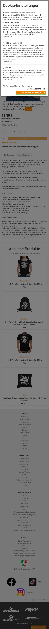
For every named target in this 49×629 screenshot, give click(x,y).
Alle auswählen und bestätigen (31, 93)
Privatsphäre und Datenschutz (13, 86)
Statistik (8, 68)
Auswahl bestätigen (36, 89)
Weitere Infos (8, 36)
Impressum (29, 86)
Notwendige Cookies (12, 23)
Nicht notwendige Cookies (14, 43)
